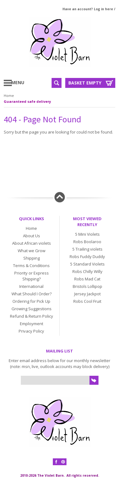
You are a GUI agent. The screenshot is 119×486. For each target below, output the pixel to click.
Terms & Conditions (31, 265)
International (31, 286)
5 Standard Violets (87, 264)
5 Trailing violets (87, 249)
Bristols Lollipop (87, 286)
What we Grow (31, 250)
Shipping (31, 258)
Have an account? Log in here (87, 9)
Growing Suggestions (31, 308)
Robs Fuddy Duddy (87, 256)
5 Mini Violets (87, 234)
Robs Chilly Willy (87, 271)
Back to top (59, 197)
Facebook (56, 461)
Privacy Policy (31, 331)
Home (9, 95)
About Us (31, 235)
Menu (22, 82)
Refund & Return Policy (31, 316)
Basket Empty (84, 83)
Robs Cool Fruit (87, 301)
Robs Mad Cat (87, 279)
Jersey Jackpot (87, 294)
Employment (31, 323)
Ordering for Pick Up (31, 301)
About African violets (31, 243)
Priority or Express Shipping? (31, 276)
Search (57, 83)
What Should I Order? (31, 294)
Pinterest (63, 461)
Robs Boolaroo (87, 241)
